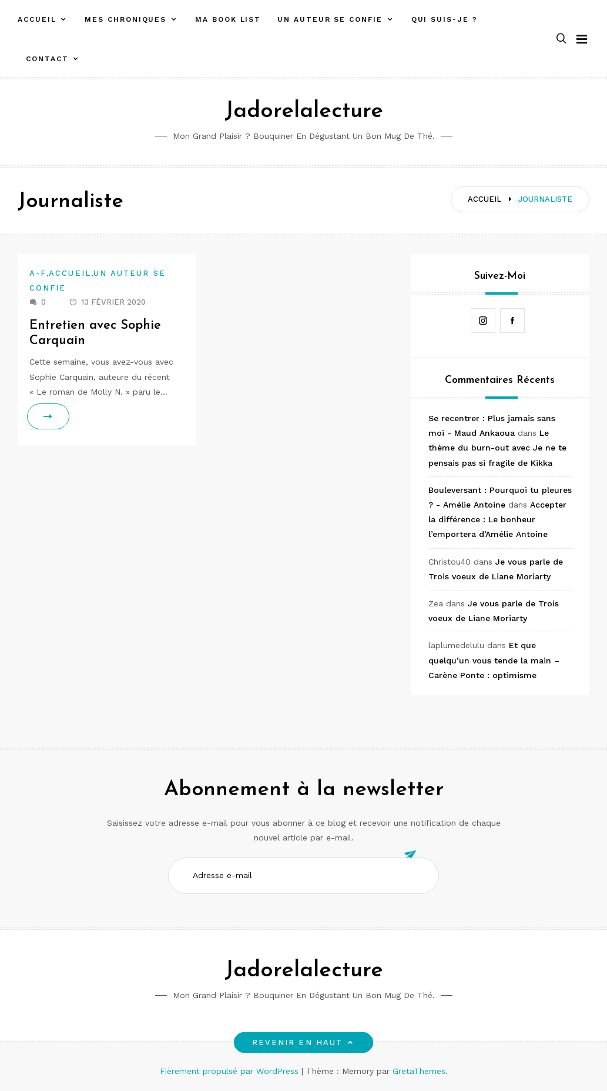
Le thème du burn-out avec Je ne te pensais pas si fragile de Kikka (497, 447)
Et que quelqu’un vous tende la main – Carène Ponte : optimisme (493, 659)
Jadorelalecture (303, 111)
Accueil (37, 19)
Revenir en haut (303, 1042)
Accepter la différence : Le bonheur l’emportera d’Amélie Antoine (497, 519)
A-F (37, 273)
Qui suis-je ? (444, 19)
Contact (47, 59)
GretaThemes (419, 1071)
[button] (561, 39)
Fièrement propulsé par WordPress (230, 1071)
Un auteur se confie (329, 19)
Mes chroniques (125, 19)
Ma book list (228, 19)
